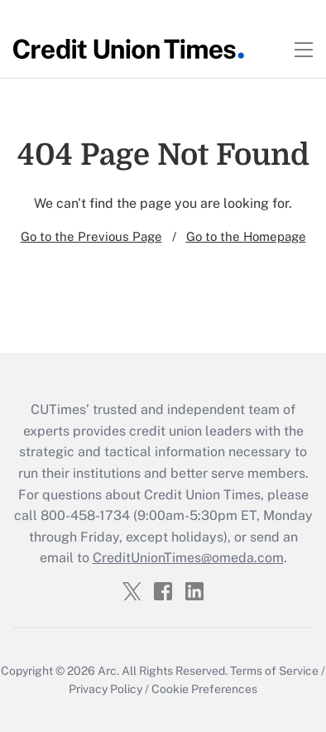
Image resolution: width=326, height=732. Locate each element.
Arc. (108, 670)
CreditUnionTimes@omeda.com (188, 558)
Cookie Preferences (204, 689)
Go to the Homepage (246, 236)
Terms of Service (274, 670)
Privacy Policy (105, 689)
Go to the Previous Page (91, 236)
